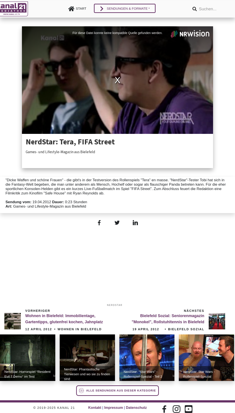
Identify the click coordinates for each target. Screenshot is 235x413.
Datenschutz (136, 407)
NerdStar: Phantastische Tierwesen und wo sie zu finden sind (87, 374)
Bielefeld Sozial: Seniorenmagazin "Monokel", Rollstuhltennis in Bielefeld (168, 319)
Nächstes (194, 310)
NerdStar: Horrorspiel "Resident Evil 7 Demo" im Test (27, 374)
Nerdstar (114, 305)
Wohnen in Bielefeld (79, 329)
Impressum (113, 407)
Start (81, 8)
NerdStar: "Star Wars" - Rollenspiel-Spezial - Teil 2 (143, 374)
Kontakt (94, 407)
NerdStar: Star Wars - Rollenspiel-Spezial (199, 374)
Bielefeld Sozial (186, 329)
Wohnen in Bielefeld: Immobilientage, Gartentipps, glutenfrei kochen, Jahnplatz (64, 319)
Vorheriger (37, 310)
